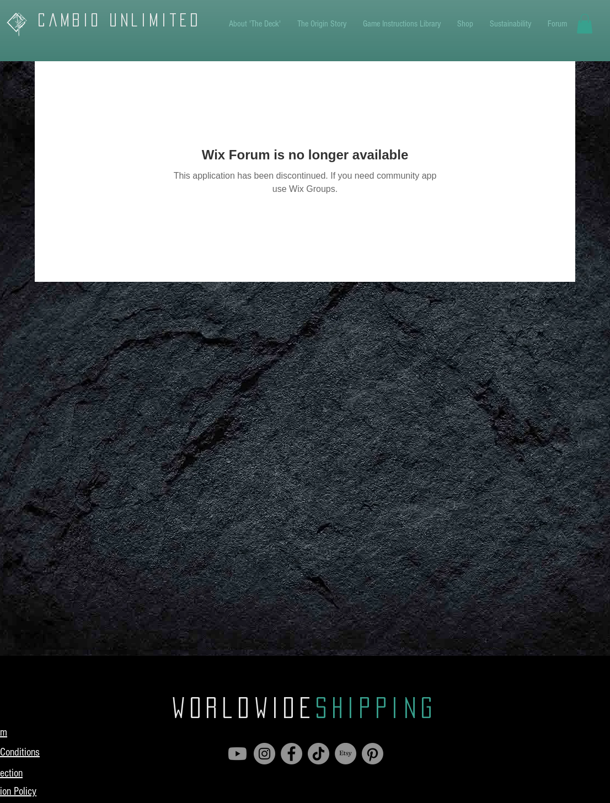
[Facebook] (291, 753)
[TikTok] (318, 753)
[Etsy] (345, 753)
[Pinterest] (372, 753)
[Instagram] (264, 753)
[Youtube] (237, 753)
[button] (584, 24)
